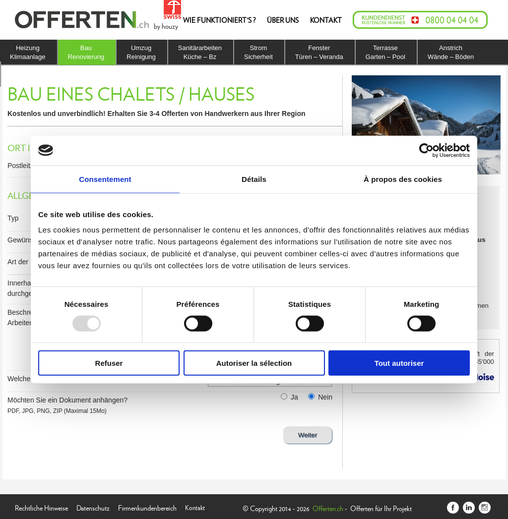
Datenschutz (93, 507)
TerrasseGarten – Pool (385, 52)
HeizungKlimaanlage (28, 52)
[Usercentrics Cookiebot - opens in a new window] (426, 150)
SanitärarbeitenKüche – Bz (200, 52)
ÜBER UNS (283, 20)
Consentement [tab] (105, 178)
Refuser (109, 363)
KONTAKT (326, 20)
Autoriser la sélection (254, 363)
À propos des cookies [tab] (403, 178)
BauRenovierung (86, 52)
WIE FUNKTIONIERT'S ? (219, 20)
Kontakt (195, 507)
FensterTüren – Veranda (319, 52)
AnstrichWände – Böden (451, 52)
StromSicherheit (258, 52)
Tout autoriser (399, 363)
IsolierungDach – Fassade (34, 74)
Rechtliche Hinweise (41, 507)
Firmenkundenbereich (147, 507)
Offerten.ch (328, 508)
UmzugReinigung (141, 52)
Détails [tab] (254, 178)
